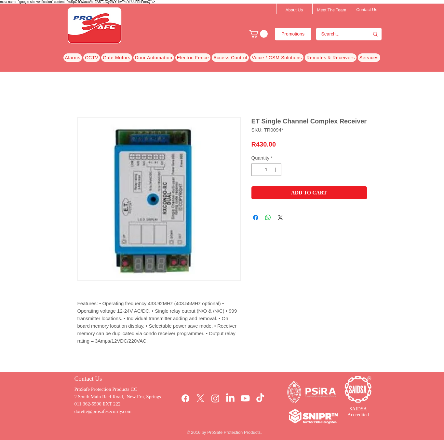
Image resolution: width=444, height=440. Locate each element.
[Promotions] (293, 34)
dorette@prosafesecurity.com (103, 411)
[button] (258, 34)
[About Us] (294, 10)
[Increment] (276, 170)
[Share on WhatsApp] (268, 217)
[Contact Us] (367, 10)
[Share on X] (280, 217)
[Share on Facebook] (256, 217)
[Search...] (338, 34)
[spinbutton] (266, 170)
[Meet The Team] (332, 10)
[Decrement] (256, 170)
